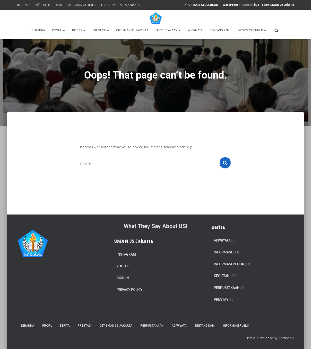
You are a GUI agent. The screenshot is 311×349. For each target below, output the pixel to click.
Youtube (124, 266)
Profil (37, 5)
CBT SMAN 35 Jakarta (81, 5)
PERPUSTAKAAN (110, 5)
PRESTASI (221, 299)
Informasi (223, 252)
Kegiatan (222, 276)
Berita (47, 5)
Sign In (123, 278)
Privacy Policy (129, 290)
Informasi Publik (252, 30)
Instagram (126, 254)
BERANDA (24, 5)
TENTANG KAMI (220, 30)
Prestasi (59, 5)
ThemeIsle (286, 338)
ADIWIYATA (132, 5)
